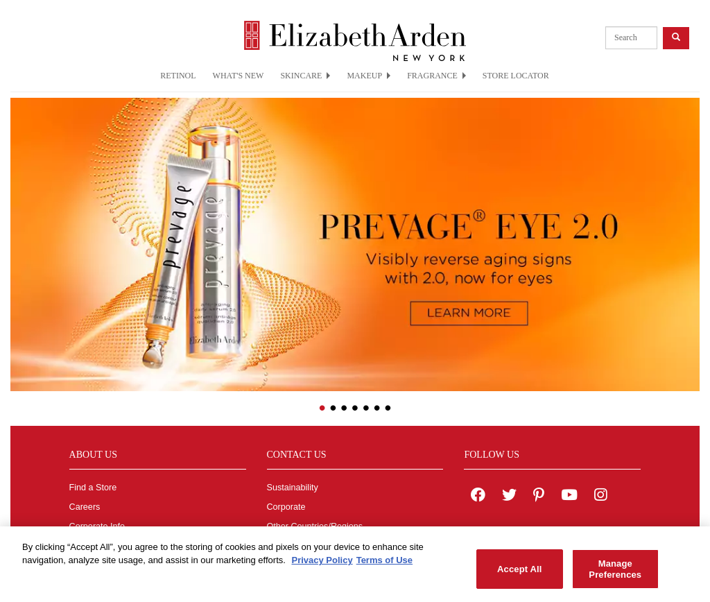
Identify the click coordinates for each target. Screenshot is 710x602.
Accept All (519, 574)
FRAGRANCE (436, 75)
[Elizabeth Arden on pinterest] (538, 496)
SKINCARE (305, 75)
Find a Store (93, 487)
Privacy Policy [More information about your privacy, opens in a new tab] (321, 566)
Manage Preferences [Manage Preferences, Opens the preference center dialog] (615, 575)
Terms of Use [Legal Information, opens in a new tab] (384, 566)
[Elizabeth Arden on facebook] (478, 496)
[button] (20, 235)
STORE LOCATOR (516, 75)
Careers (85, 507)
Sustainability (292, 487)
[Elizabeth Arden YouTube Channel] (569, 496)
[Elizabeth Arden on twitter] (509, 496)
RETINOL (178, 75)
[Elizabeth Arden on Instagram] (600, 496)
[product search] (631, 37)
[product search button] (676, 38)
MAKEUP (368, 75)
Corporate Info (97, 526)
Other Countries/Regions (315, 526)
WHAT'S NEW (238, 75)
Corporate (286, 507)
